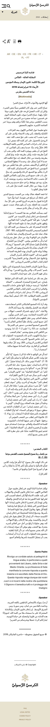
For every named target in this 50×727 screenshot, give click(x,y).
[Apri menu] (3, 6)
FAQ (25, 708)
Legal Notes (25, 712)
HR (35, 54)
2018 (38, 17)
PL (22, 57)
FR (30, 54)
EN (19, 54)
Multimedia (25, 96)
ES (24, 54)
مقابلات (43, 17)
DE (13, 54)
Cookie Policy (25, 716)
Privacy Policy (25, 720)
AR (8, 54)
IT (40, 54)
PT (28, 57)
